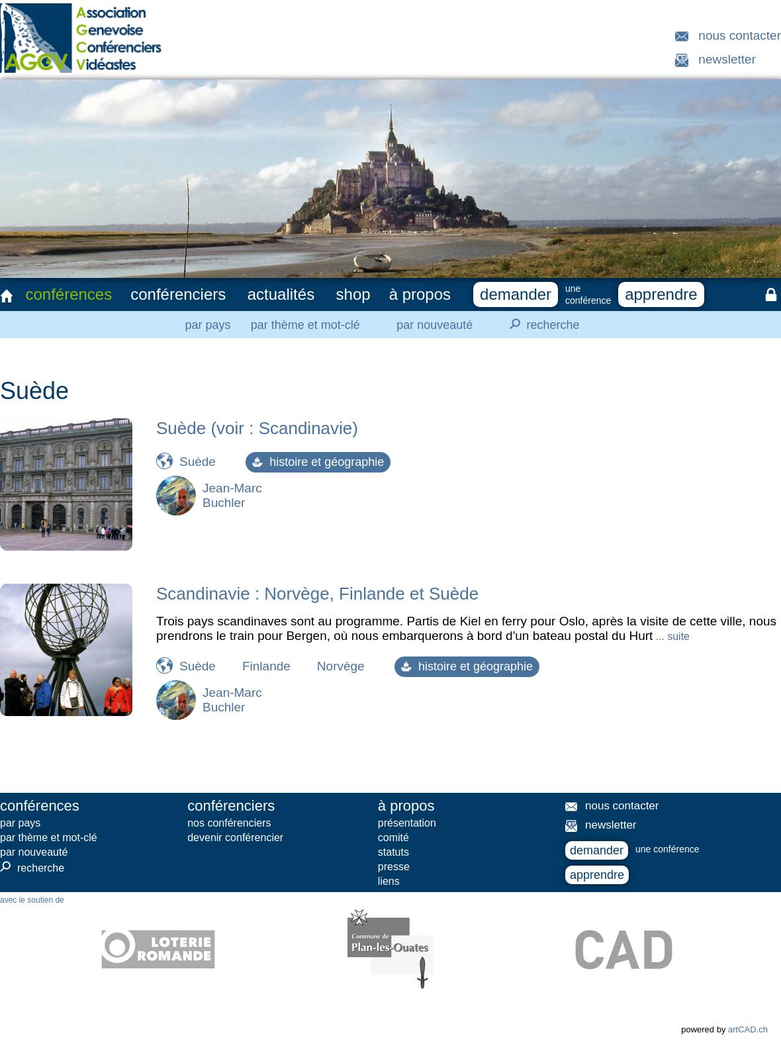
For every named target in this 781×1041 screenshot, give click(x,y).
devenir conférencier (235, 837)
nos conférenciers (229, 823)
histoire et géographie (318, 462)
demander (515, 294)
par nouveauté (434, 325)
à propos (420, 294)
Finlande (266, 666)
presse (394, 866)
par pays (207, 325)
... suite (671, 636)
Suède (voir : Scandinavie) (257, 428)
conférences (68, 294)
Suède (197, 462)
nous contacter (739, 35)
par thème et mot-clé (305, 325)
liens (389, 881)
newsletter (727, 59)
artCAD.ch (748, 1029)
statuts (393, 852)
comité (393, 837)
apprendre (661, 294)
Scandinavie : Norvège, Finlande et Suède (317, 594)
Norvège (341, 666)
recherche (541, 324)
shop (353, 294)
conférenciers (178, 294)
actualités (281, 294)
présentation (407, 823)
